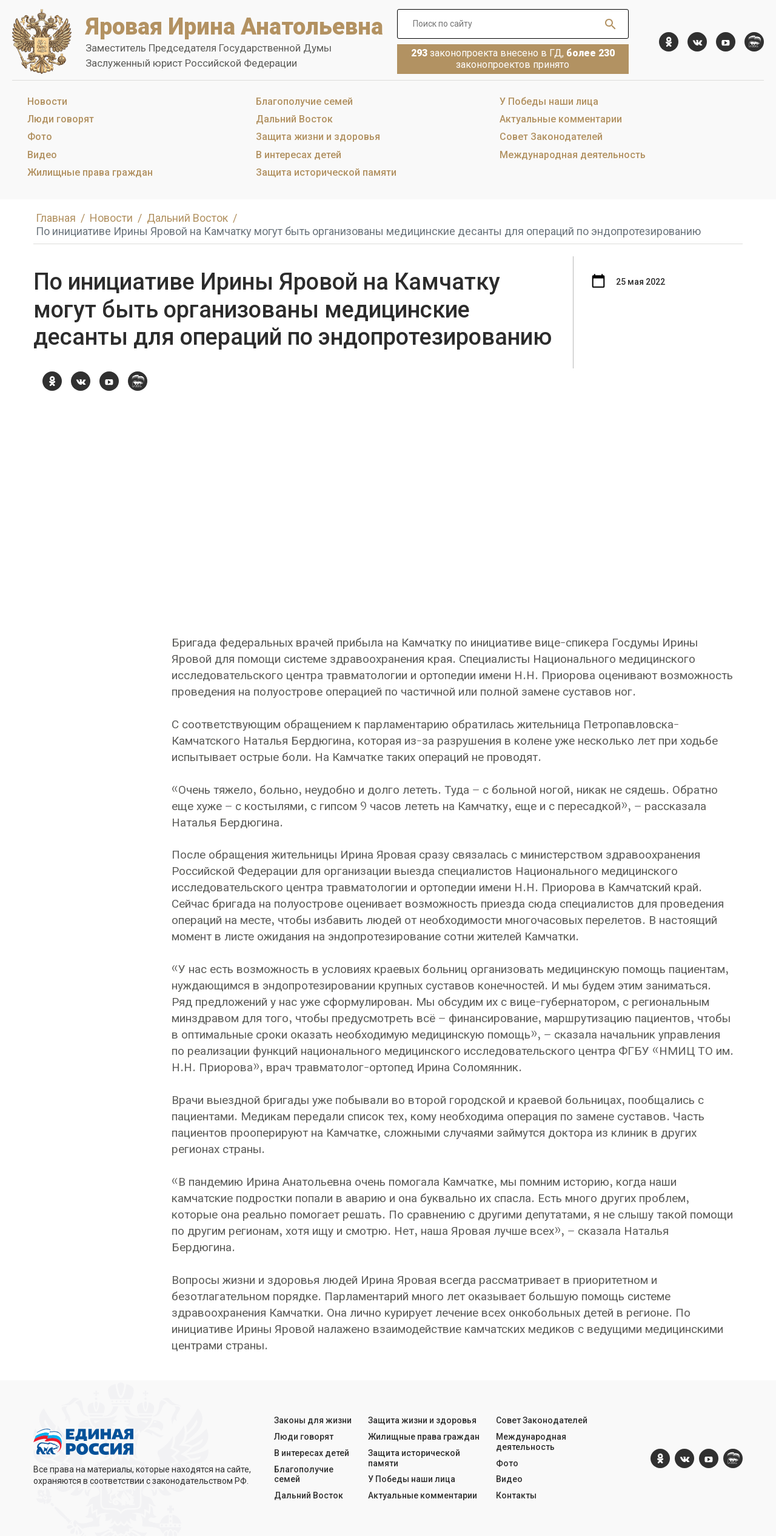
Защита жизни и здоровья (318, 136)
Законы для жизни (313, 1420)
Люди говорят (60, 119)
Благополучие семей (304, 101)
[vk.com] (697, 42)
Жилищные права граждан (90, 172)
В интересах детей (298, 155)
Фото (39, 136)
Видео (42, 155)
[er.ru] (754, 42)
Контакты (516, 1495)
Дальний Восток (294, 119)
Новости (47, 101)
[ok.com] (668, 42)
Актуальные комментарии (561, 119)
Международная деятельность (573, 155)
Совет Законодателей (551, 136)
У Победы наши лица (549, 101)
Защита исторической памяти (326, 172)
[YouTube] (725, 42)
